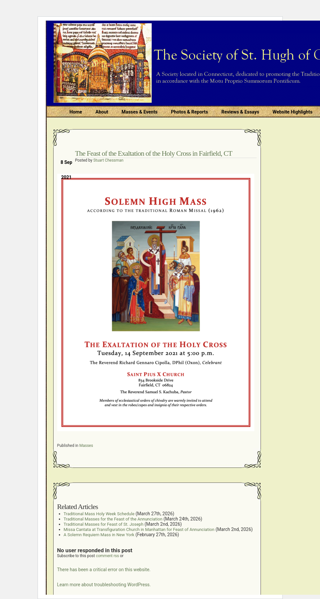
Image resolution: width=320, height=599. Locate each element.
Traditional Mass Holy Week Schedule (99, 513)
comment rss (107, 556)
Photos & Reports (189, 112)
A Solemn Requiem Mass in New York (99, 534)
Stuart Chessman (108, 160)
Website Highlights (292, 112)
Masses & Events (140, 112)
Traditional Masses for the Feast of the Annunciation (113, 519)
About (101, 112)
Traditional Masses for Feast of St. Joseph (103, 524)
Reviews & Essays (240, 112)
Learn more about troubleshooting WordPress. (104, 584)
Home (76, 112)
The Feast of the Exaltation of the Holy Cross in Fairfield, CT (153, 153)
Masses (86, 445)
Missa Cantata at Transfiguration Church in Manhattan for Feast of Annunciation (139, 529)
